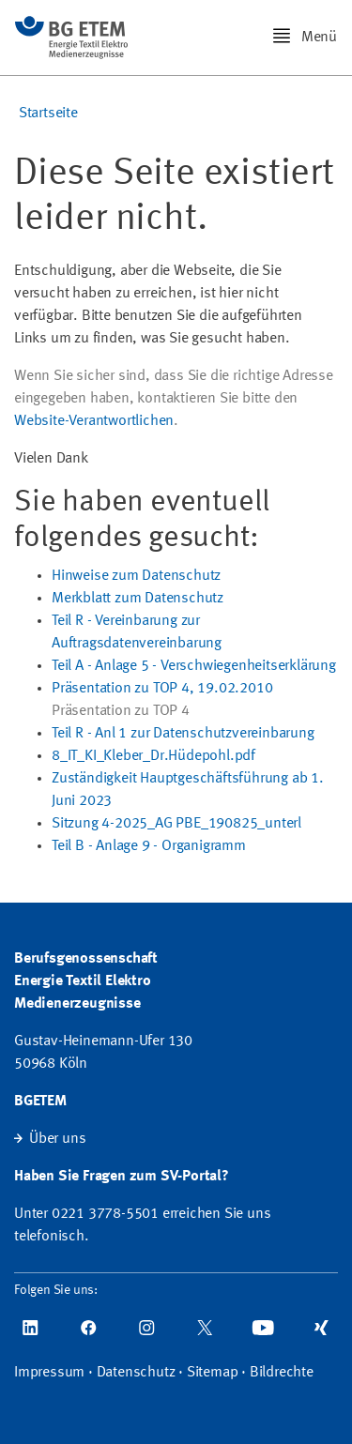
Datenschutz (136, 1372)
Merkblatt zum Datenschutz (137, 598)
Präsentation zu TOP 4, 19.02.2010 (162, 688)
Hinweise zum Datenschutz (136, 576)
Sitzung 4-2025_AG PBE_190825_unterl (176, 823)
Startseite (48, 113)
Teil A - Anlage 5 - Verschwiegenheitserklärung (194, 666)
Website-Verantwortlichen (94, 421)
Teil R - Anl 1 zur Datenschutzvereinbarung (183, 733)
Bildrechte (282, 1372)
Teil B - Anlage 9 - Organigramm (149, 846)
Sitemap (212, 1372)
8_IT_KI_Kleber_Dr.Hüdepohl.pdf (153, 756)
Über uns (57, 1139)
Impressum (49, 1372)
